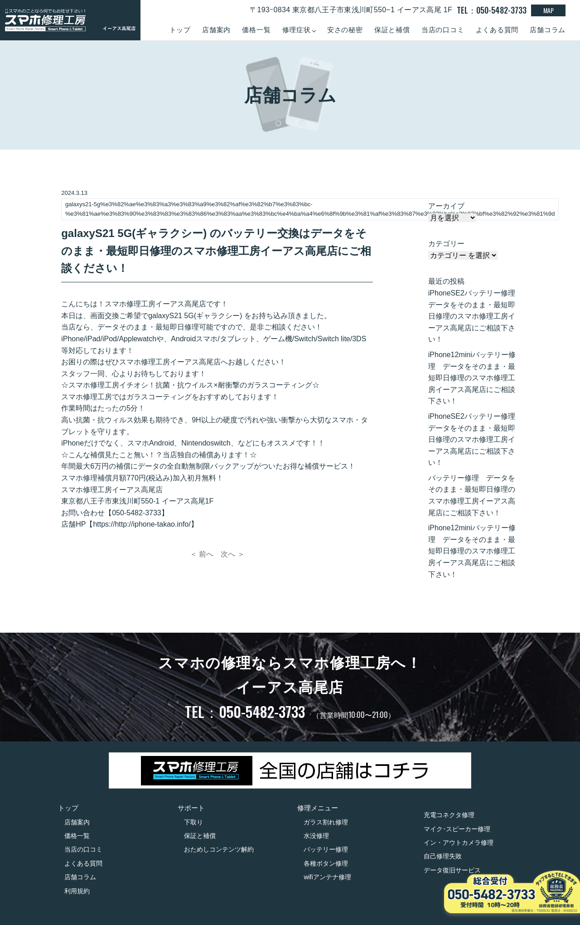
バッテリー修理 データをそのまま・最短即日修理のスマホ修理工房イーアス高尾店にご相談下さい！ (471, 495)
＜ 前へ (201, 554)
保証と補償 (392, 30)
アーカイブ (446, 206)
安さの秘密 (345, 30)
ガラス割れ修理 (326, 822)
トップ (180, 30)
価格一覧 (256, 30)
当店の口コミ (442, 30)
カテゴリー (446, 243)
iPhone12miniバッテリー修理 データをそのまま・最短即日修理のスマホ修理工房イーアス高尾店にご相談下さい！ (472, 378)
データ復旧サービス (452, 870)
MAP (548, 10)
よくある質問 (497, 30)
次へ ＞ (232, 554)
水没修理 (316, 835)
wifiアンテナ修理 (327, 877)
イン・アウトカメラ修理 (458, 842)
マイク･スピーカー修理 (457, 829)
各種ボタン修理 (326, 863)
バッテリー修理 (326, 849)
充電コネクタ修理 (449, 814)
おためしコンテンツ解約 (219, 849)
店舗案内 (216, 30)
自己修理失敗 (443, 856)
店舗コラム (548, 30)
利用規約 (77, 891)
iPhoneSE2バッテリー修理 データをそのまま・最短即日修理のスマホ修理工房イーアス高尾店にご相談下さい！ (473, 316)
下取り (193, 822)
